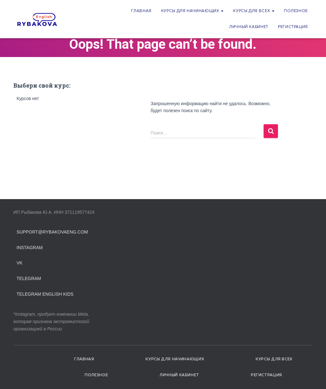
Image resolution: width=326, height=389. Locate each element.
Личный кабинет (248, 27)
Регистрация (293, 27)
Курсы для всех (253, 11)
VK (20, 262)
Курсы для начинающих (192, 11)
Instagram (30, 247)
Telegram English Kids (45, 294)
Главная (141, 11)
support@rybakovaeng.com (52, 231)
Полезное (296, 11)
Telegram (29, 278)
